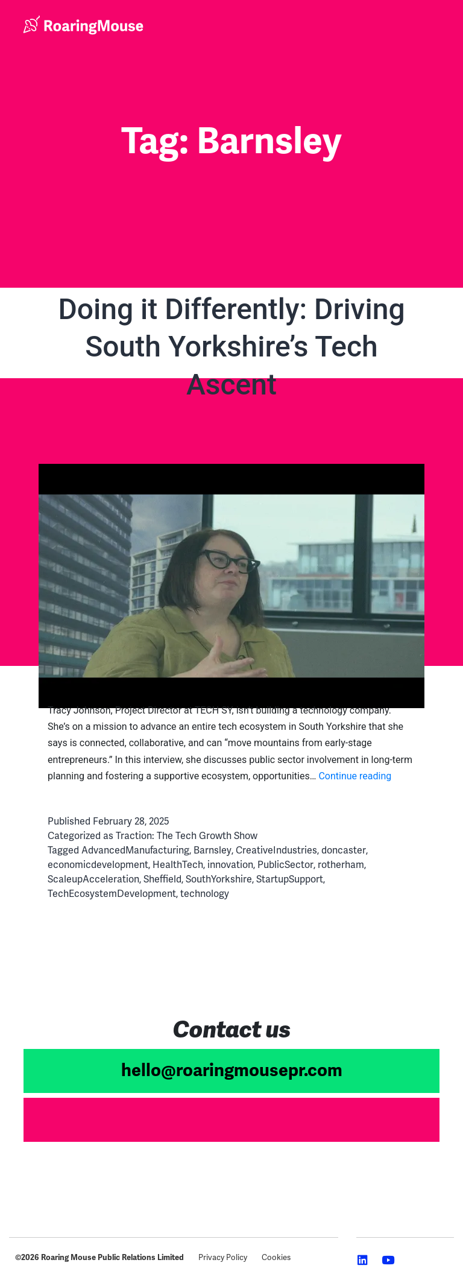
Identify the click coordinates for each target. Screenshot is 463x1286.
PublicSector (285, 864)
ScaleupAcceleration (93, 879)
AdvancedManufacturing (135, 850)
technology (204, 893)
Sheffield (162, 879)
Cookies (276, 1257)
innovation (230, 864)
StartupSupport (289, 879)
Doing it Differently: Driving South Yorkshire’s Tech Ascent (231, 347)
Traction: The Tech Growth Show (186, 835)
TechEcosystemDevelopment (112, 893)
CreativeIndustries (276, 850)
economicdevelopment (98, 864)
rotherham (341, 864)
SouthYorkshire (219, 879)
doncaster (343, 850)
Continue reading (354, 776)
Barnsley (213, 850)
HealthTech (178, 864)
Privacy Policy (222, 1257)
